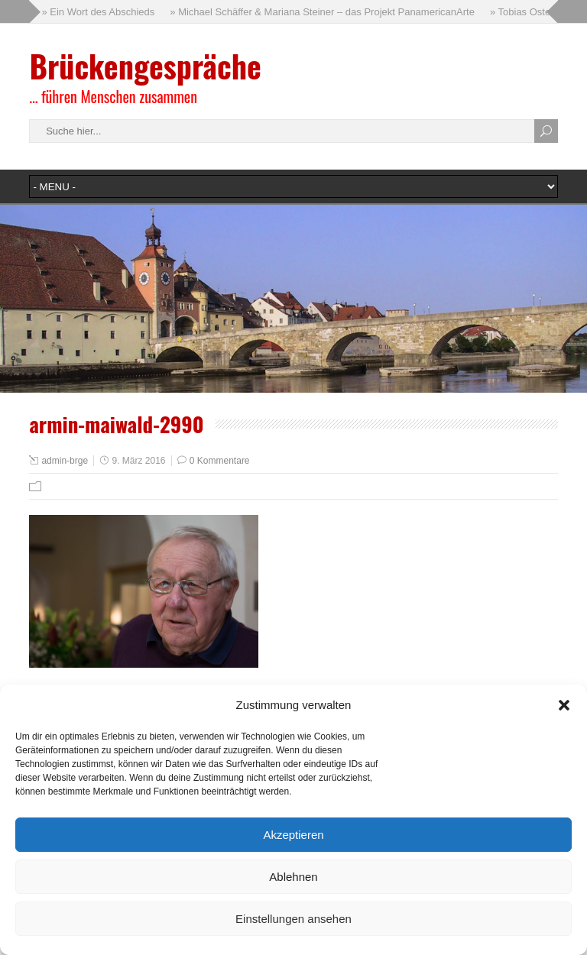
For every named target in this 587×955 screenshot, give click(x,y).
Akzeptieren (293, 834)
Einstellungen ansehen (293, 918)
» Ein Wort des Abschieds (97, 12)
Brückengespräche (145, 66)
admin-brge (64, 460)
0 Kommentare (220, 460)
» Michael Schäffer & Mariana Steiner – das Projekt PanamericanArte (322, 12)
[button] (564, 705)
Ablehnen (293, 876)
